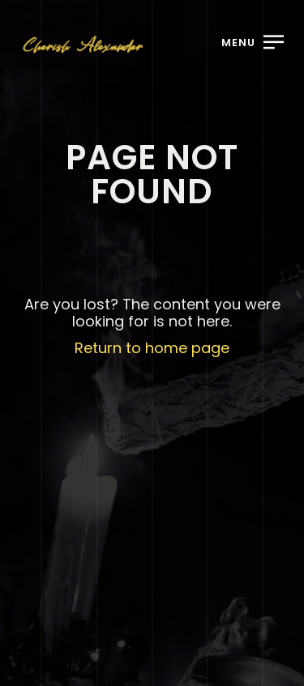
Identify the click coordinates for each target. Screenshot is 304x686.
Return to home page (152, 348)
